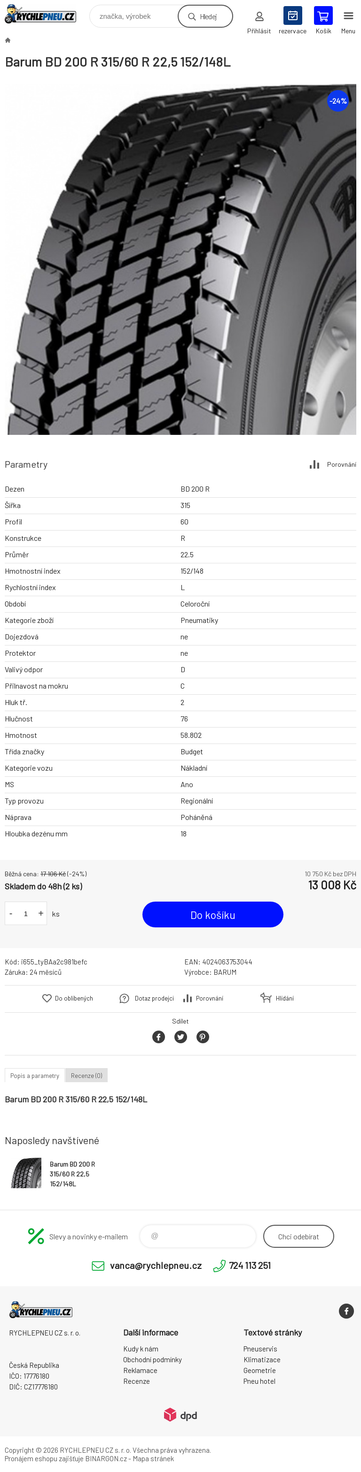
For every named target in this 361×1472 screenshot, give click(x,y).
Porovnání (341, 464)
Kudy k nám (140, 1348)
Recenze (136, 1381)
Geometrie (259, 1370)
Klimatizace (262, 1359)
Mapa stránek (153, 1458)
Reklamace (140, 1370)
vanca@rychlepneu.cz (156, 1265)
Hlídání (285, 998)
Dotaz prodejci (154, 998)
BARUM (224, 972)
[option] (180, 259)
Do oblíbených (74, 998)
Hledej (208, 16)
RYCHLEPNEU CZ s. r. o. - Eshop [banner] (46, 14)
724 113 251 (250, 1265)
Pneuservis (260, 1348)
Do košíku (212, 914)
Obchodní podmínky (152, 1359)
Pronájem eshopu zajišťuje (44, 1458)
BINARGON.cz (106, 1458)
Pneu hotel (259, 1381)
